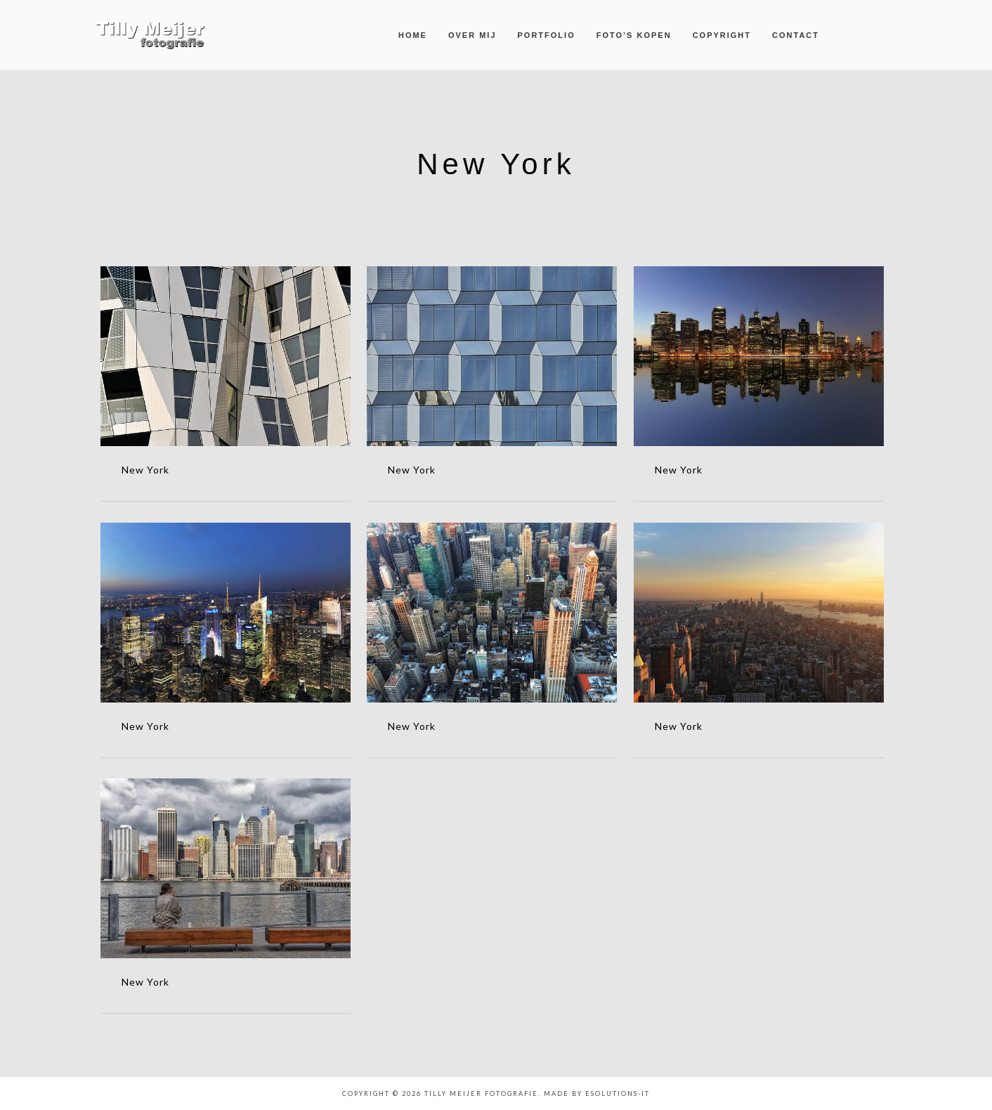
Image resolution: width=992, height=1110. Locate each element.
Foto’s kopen (634, 35)
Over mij (472, 35)
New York (145, 470)
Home (412, 35)
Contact (795, 35)
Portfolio (546, 35)
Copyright (722, 35)
